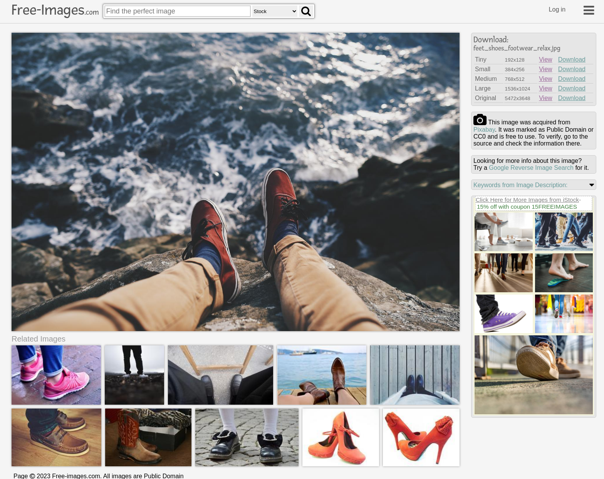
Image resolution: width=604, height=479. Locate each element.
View (545, 59)
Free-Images (55, 10)
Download (572, 59)
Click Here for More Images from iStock (527, 199)
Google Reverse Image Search (531, 167)
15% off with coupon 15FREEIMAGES (527, 206)
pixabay (484, 129)
